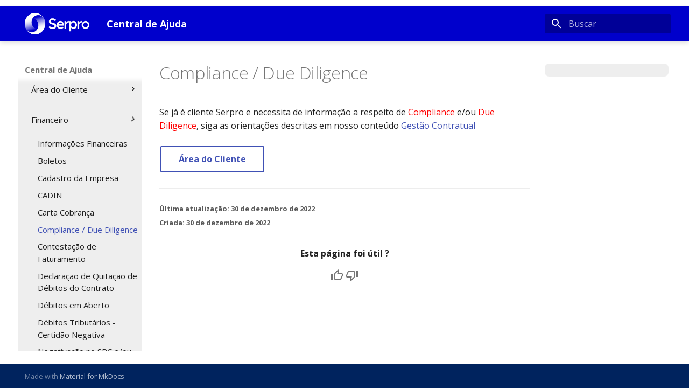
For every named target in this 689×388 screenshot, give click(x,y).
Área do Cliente (212, 159)
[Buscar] (608, 23)
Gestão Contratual (438, 125)
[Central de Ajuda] (57, 24)
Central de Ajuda (58, 69)
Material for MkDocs (92, 376)
